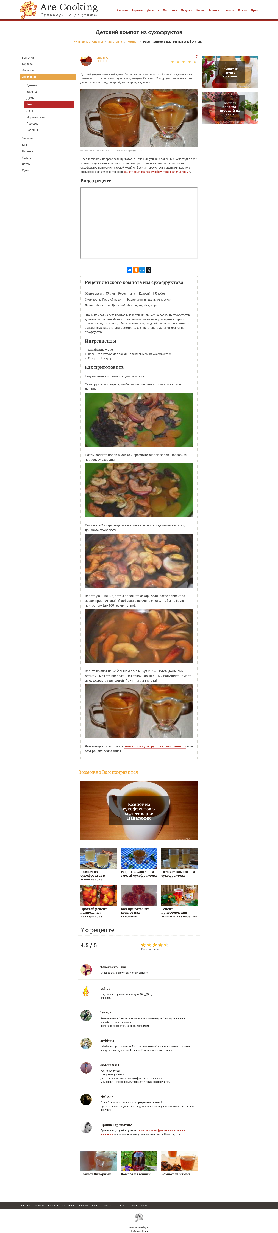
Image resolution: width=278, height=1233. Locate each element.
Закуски (186, 10)
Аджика (31, 85)
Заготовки (170, 10)
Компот (31, 104)
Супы (254, 10)
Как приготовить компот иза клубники (135, 912)
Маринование (35, 117)
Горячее (137, 10)
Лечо (29, 111)
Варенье (32, 91)
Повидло (32, 123)
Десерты (153, 10)
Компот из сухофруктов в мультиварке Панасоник (139, 811)
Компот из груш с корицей (230, 72)
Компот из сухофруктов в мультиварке (92, 875)
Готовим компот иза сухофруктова (178, 874)
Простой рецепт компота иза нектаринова (93, 912)
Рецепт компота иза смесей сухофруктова (139, 874)
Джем (30, 98)
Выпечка (122, 10)
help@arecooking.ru (139, 1231)
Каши (200, 10)
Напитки (213, 10)
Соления (32, 130)
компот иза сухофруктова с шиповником (155, 746)
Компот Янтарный (96, 1174)
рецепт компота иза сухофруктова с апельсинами (157, 171)
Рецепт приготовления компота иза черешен (179, 912)
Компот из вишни (136, 1174)
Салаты (229, 10)
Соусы (242, 10)
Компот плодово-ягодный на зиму (230, 108)
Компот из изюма (176, 1174)
